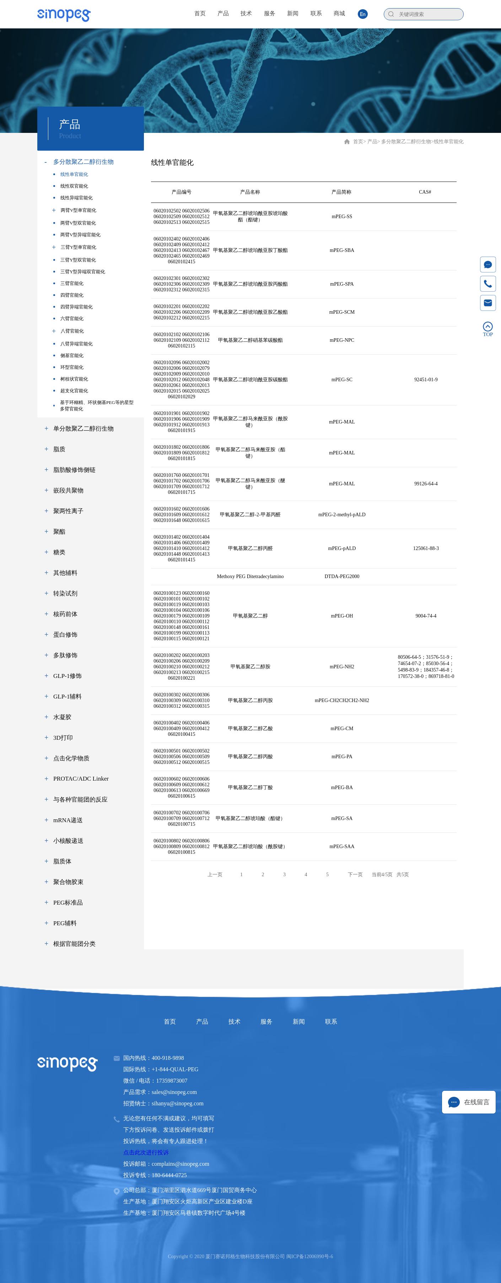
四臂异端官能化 (73, 306)
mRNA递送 (68, 820)
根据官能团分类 (74, 943)
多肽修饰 (65, 655)
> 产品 (370, 141)
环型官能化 (68, 367)
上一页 (215, 874)
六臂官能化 (68, 318)
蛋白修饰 (65, 634)
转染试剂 (65, 593)
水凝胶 (62, 717)
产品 (195, 1021)
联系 (342, 1021)
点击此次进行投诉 (146, 1152)
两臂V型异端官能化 (77, 234)
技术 (232, 1021)
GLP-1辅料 (67, 696)
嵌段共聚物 (68, 490)
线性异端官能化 (73, 197)
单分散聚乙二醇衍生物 (83, 428)
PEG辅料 (65, 923)
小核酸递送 (68, 840)
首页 (358, 141)
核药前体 (65, 614)
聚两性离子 (68, 511)
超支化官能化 (70, 390)
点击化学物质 (71, 758)
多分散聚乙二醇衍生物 (83, 161)
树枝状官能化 (70, 379)
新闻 (306, 1021)
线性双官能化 (70, 186)
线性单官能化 (70, 174)
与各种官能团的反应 (80, 799)
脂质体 (62, 861)
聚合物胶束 (68, 882)
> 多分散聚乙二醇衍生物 (404, 141)
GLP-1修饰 (67, 676)
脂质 (59, 449)
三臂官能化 (68, 283)
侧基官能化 (68, 355)
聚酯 (59, 531)
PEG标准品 (68, 902)
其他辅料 (65, 573)
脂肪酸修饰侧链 (74, 470)
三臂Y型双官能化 (74, 260)
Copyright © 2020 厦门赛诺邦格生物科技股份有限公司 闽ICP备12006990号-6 (250, 1256)
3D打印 (63, 737)
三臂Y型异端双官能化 (79, 271)
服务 (269, 1021)
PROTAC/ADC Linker (81, 778)
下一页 (355, 874)
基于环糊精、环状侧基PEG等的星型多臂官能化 (93, 405)
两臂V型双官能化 (74, 223)
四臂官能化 (68, 295)
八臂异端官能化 (73, 343)
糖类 (59, 552)
